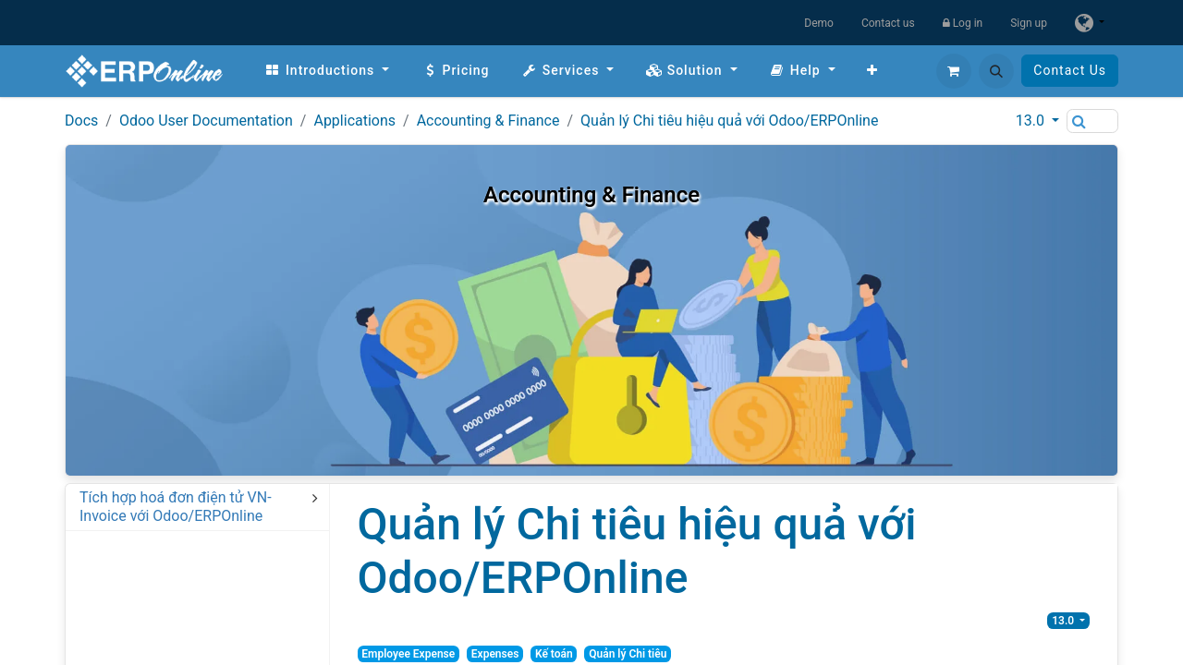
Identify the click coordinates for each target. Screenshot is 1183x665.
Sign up (1028, 23)
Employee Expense (408, 653)
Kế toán (554, 653)
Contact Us (1069, 70)
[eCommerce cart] (953, 71)
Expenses (495, 653)
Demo (819, 23)
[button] (996, 71)
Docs (81, 120)
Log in (963, 23)
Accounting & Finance (488, 120)
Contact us (888, 23)
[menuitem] (327, 70)
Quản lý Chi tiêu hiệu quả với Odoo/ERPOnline (729, 120)
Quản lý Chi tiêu (627, 653)
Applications (354, 120)
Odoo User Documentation (206, 120)
